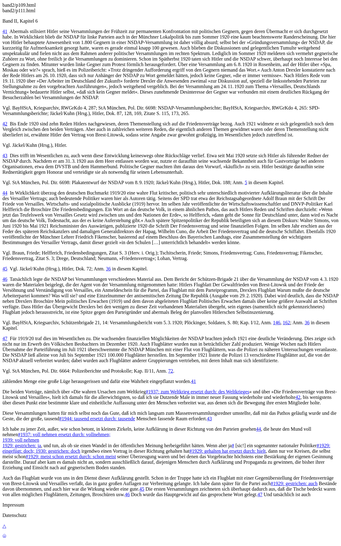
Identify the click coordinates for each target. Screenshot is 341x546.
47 (4, 338)
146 (276, 322)
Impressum (13, 504)
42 (4, 123)
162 (286, 322)
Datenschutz (14, 515)
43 (4, 155)
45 (4, 268)
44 (4, 192)
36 (108, 268)
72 (170, 370)
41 (4, 31)
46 (4, 279)
